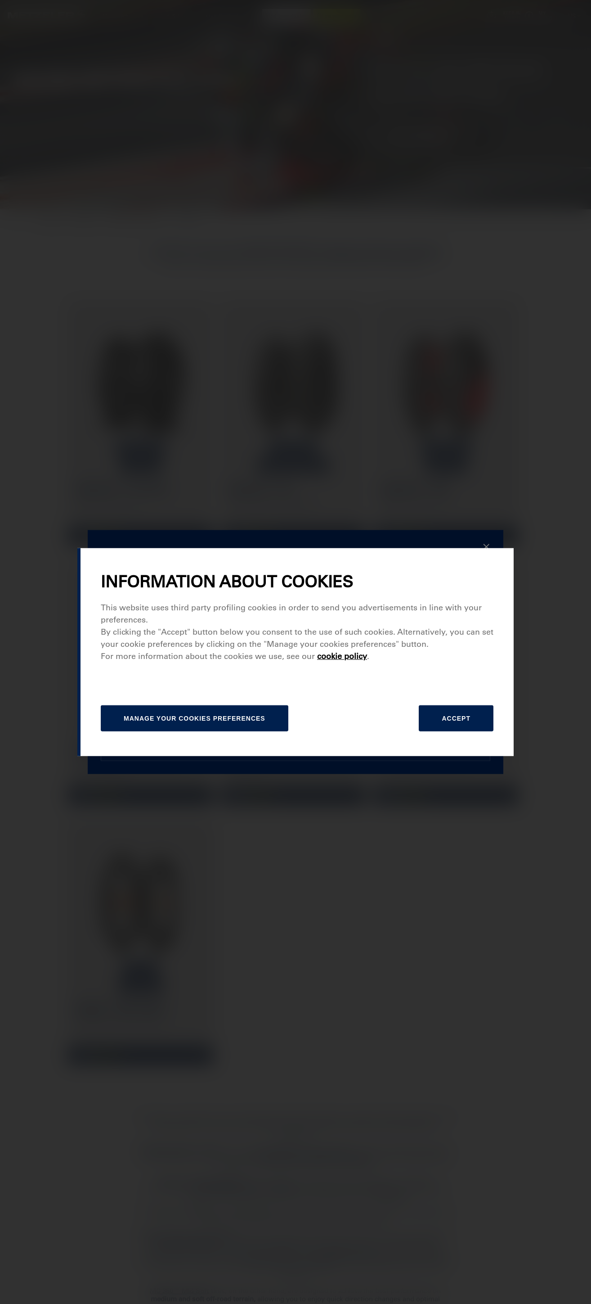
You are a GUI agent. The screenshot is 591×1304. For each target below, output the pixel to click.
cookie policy (342, 656)
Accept (456, 718)
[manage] (194, 718)
